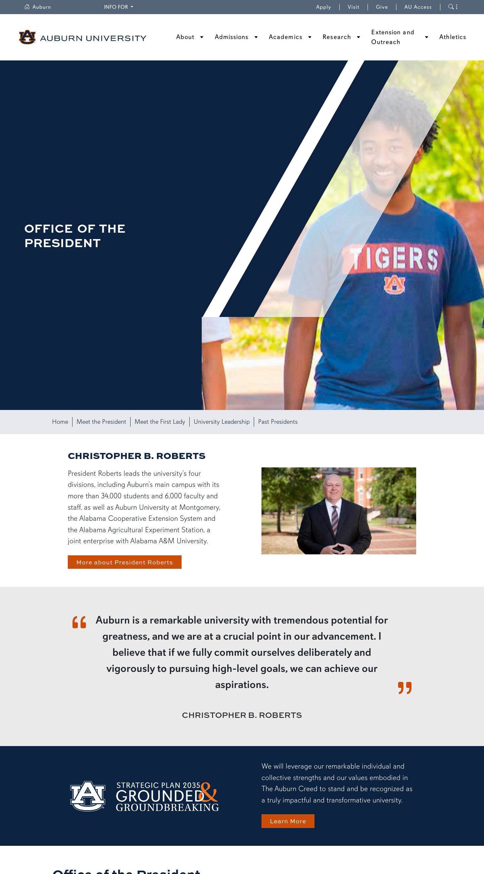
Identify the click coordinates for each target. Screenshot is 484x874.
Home (60, 422)
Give (382, 7)
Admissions (232, 37)
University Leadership (222, 422)
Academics (285, 37)
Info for (116, 7)
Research (337, 37)
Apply (323, 7)
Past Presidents (278, 422)
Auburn (37, 7)
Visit (353, 7)
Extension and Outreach (392, 37)
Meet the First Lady (160, 422)
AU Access (418, 7)
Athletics (452, 37)
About (185, 37)
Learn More (288, 821)
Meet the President (101, 422)
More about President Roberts (124, 562)
